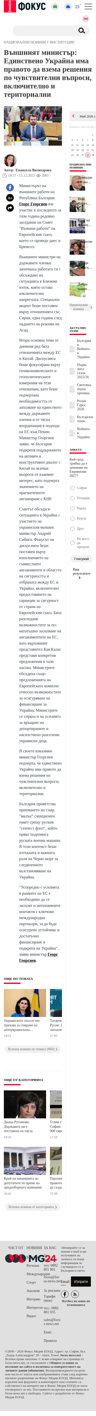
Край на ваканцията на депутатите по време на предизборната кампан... (85, 222)
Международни (35, 1274)
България (34, 1257)
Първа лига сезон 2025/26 (83, 371)
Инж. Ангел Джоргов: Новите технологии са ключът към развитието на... (85, 201)
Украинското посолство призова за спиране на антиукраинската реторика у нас (22, 1026)
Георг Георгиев (33, 204)
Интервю (33, 1299)
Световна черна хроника (84, 389)
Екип (47, 1332)
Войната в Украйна (83, 433)
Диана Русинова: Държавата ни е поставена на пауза (18, 1126)
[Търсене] (42, 30)
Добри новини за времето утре (84, 286)
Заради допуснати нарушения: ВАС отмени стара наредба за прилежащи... (85, 265)
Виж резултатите (81, 573)
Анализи (33, 1291)
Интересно (35, 1308)
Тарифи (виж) (49, 1298)
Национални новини (80, 166)
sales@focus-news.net (52, 1322)
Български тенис (85, 419)
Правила (50, 1341)
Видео (31, 1316)
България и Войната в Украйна (84, 349)
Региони (33, 1266)
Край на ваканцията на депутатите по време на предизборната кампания (23, 1183)
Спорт (31, 1282)
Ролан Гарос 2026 (81, 405)
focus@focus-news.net (52, 1279)
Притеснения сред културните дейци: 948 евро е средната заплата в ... (85, 244)
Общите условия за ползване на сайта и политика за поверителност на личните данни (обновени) (42, 1366)
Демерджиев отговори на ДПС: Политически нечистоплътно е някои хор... (85, 180)
